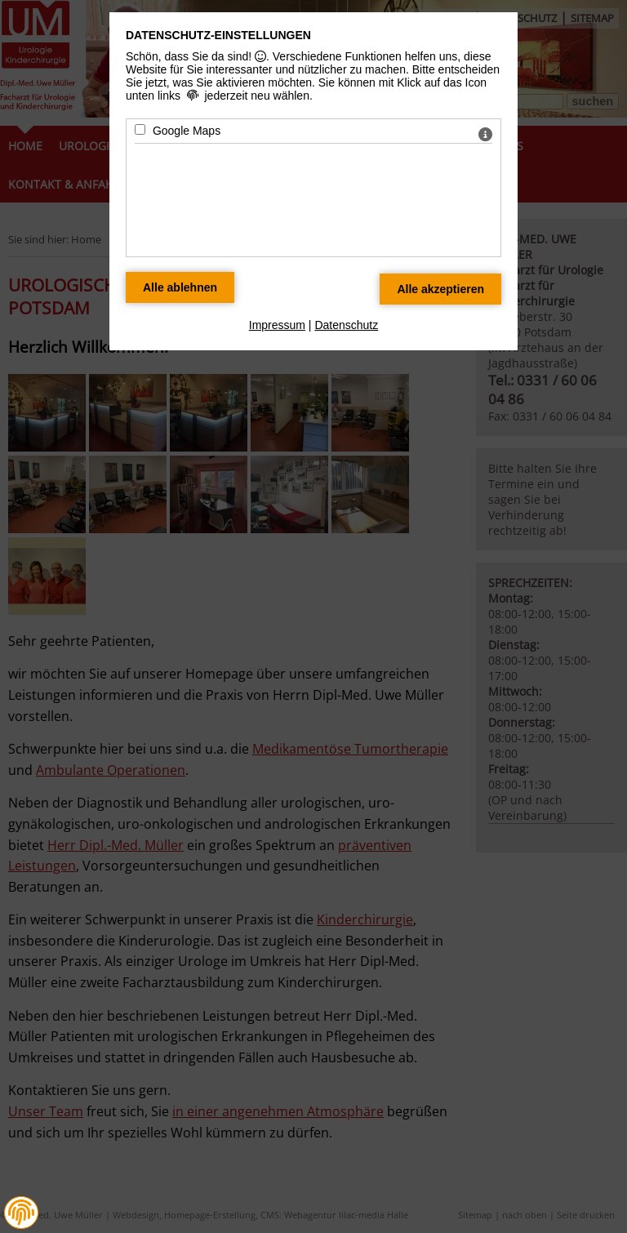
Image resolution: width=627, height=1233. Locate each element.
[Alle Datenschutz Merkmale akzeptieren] (440, 289)
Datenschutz (346, 325)
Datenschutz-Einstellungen (218, 35)
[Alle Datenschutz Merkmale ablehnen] (180, 287)
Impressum (277, 325)
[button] (21, 1213)
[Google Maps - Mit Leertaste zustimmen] (140, 129)
